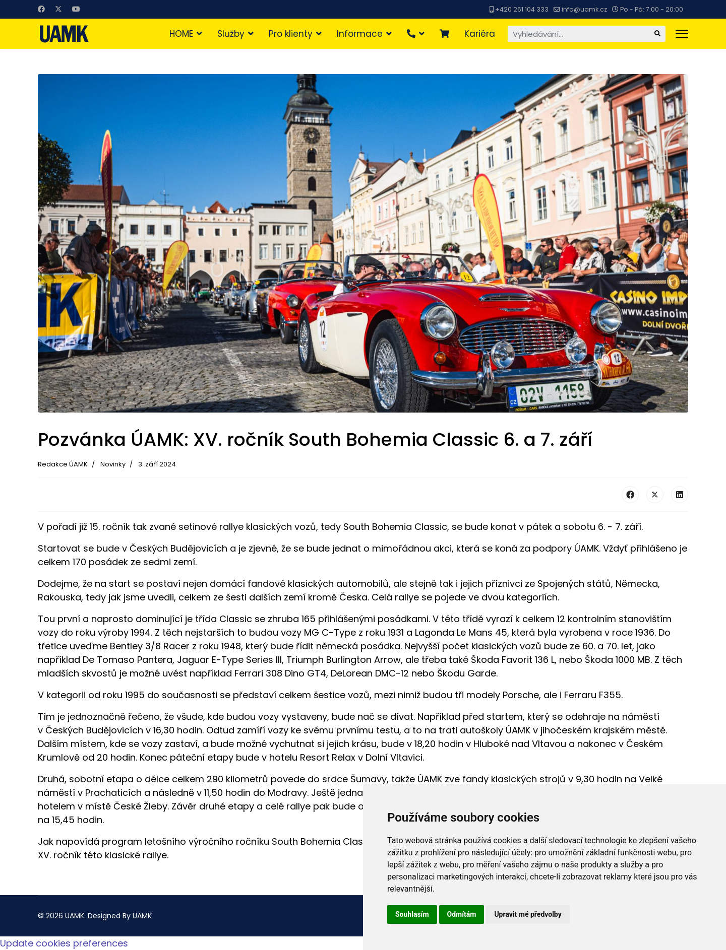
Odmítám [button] (461, 914)
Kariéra (479, 34)
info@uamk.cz (584, 9)
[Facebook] (41, 9)
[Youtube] (76, 9)
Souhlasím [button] (412, 914)
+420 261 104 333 (522, 9)
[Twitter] (58, 9)
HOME (181, 34)
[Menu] (682, 34)
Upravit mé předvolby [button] (527, 914)
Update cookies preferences (64, 943)
